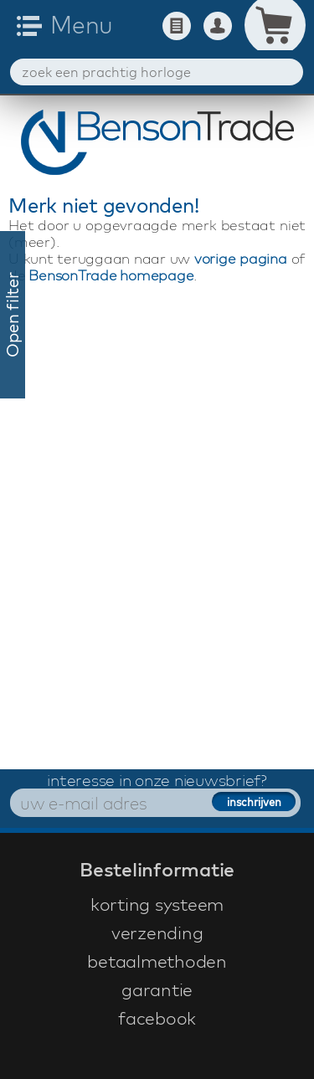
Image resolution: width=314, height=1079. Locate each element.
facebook (157, 1018)
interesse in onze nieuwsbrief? (157, 780)
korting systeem (157, 904)
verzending (157, 932)
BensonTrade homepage (110, 275)
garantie (157, 989)
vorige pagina (240, 258)
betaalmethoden (157, 961)
